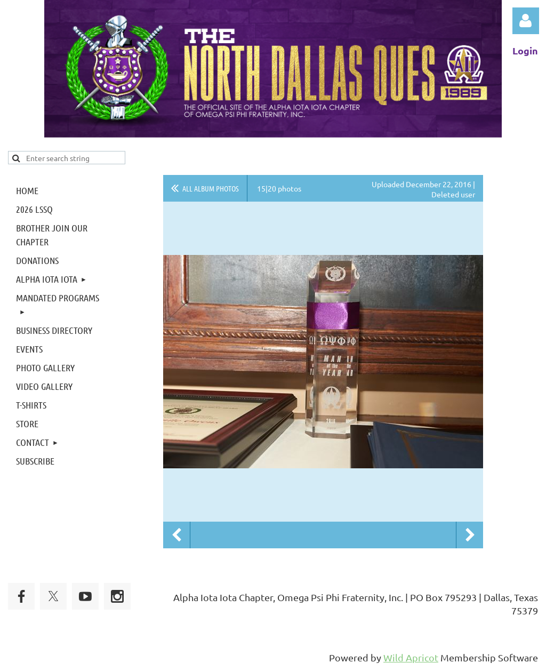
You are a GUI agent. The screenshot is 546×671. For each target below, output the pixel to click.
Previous (176, 535)
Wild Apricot (410, 657)
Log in (525, 20)
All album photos (210, 188)
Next (469, 535)
